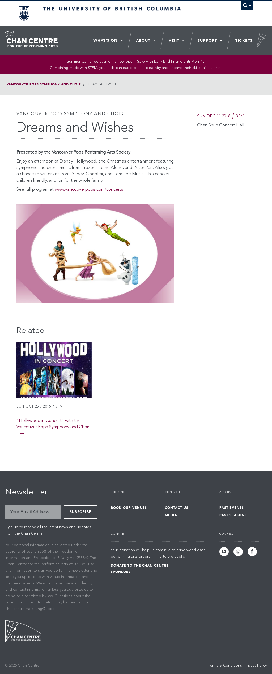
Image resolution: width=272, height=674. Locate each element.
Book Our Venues (129, 508)
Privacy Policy (256, 665)
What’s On (106, 40)
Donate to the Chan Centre (140, 565)
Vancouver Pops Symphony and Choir (44, 84)
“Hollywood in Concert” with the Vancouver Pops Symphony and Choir (52, 423)
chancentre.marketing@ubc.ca (31, 609)
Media (171, 515)
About (143, 40)
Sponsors (121, 572)
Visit (174, 40)
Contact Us (176, 508)
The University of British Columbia (27, 13)
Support (207, 40)
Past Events (231, 508)
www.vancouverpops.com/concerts (89, 189)
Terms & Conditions (225, 665)
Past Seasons (233, 515)
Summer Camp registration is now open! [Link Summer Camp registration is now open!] (101, 61)
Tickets (244, 40)
